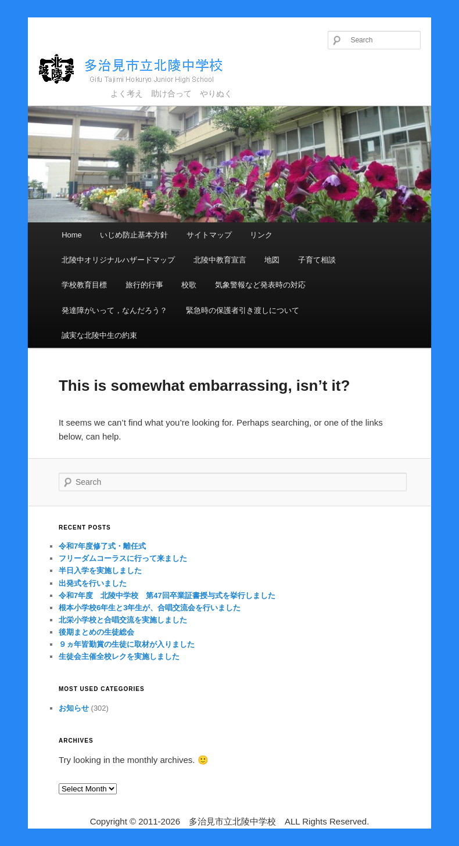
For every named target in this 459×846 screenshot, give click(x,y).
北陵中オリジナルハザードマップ (118, 259)
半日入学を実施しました (100, 570)
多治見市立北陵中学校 (141, 69)
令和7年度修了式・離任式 (102, 546)
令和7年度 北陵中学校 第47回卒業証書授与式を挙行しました (167, 595)
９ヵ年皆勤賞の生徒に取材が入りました (127, 644)
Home (72, 235)
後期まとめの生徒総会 (96, 632)
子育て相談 (317, 259)
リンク (261, 235)
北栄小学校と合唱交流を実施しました (123, 619)
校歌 (188, 284)
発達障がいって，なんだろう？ (114, 310)
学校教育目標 (84, 284)
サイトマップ (209, 235)
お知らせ (74, 708)
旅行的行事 (144, 284)
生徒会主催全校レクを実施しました (119, 656)
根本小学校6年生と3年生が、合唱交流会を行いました (150, 607)
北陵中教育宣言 (219, 259)
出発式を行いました (93, 583)
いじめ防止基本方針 (134, 235)
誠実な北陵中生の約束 (99, 335)
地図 (271, 259)
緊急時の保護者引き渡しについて (242, 310)
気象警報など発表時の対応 (260, 284)
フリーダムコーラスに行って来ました (123, 558)
